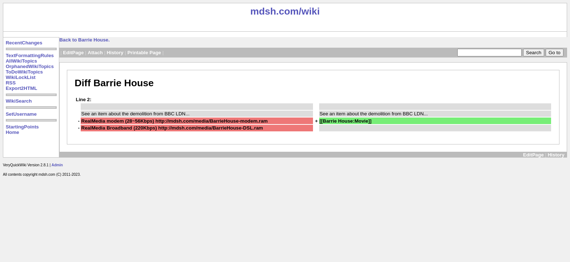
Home (12, 132)
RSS (11, 83)
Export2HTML (21, 88)
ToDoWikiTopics (24, 72)
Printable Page (144, 52)
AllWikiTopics (21, 61)
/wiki (309, 11)
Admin (57, 165)
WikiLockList (21, 77)
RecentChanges (24, 42)
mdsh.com (274, 11)
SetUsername (21, 114)
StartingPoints (22, 127)
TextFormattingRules (30, 55)
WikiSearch (19, 101)
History (115, 52)
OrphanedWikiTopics (30, 66)
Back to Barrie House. (84, 40)
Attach (95, 52)
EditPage (73, 52)
